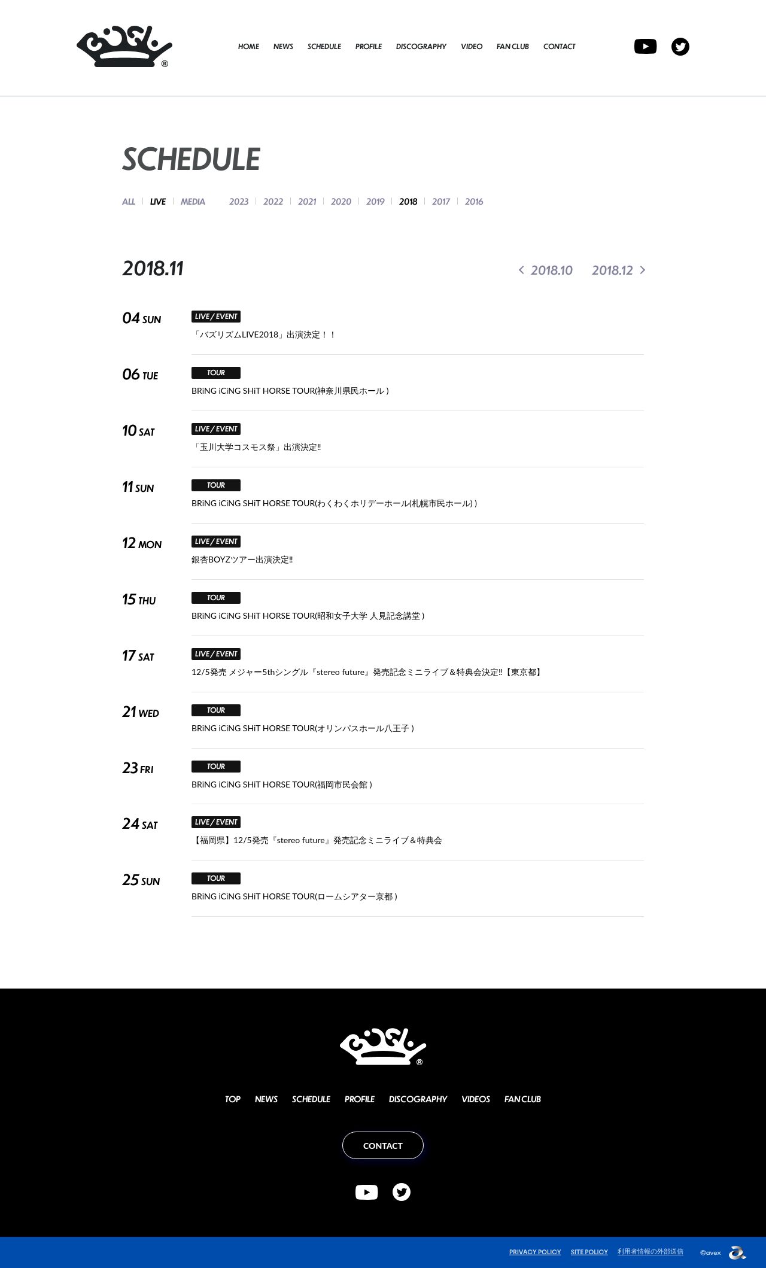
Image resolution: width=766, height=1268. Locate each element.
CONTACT (559, 46)
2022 (273, 201)
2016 (474, 201)
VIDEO (471, 46)
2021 (307, 201)
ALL (128, 201)
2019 (375, 201)
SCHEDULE (324, 46)
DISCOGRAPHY (421, 46)
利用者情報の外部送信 (650, 1251)
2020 (341, 201)
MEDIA (193, 201)
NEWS (283, 46)
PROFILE (368, 46)
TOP (233, 1099)
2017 (441, 201)
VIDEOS (475, 1099)
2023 (238, 201)
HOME (248, 46)
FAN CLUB (513, 46)
